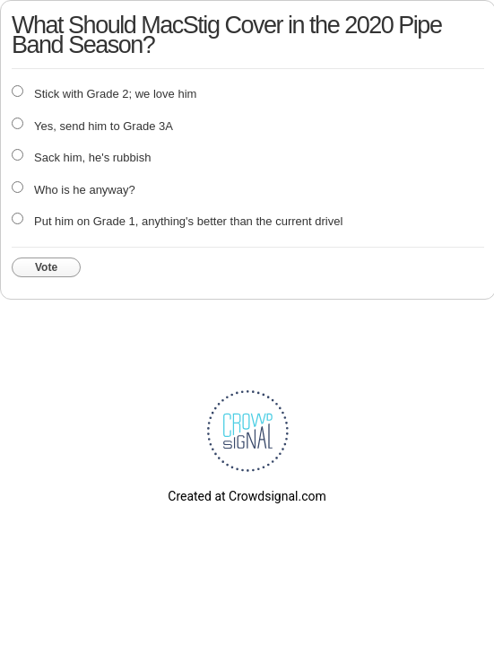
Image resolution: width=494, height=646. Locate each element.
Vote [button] (46, 267)
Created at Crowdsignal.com (246, 496)
